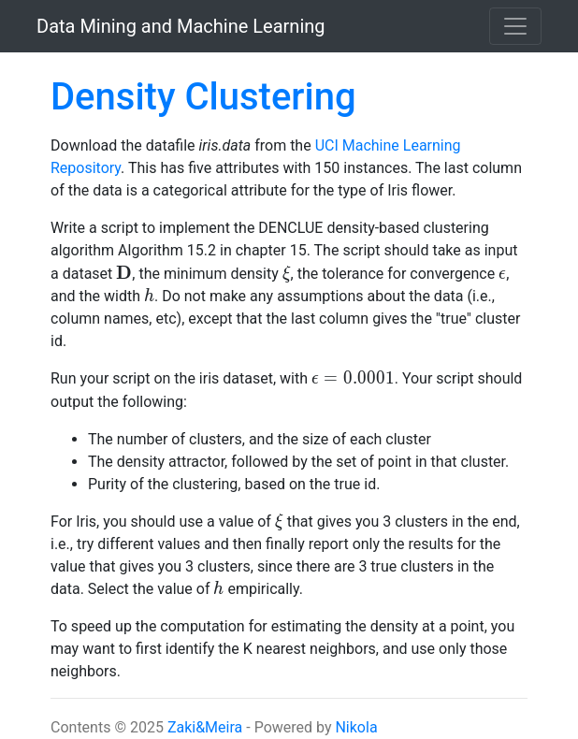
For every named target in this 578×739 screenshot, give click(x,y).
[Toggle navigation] (515, 26)
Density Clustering (203, 97)
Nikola (356, 727)
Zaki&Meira (204, 727)
